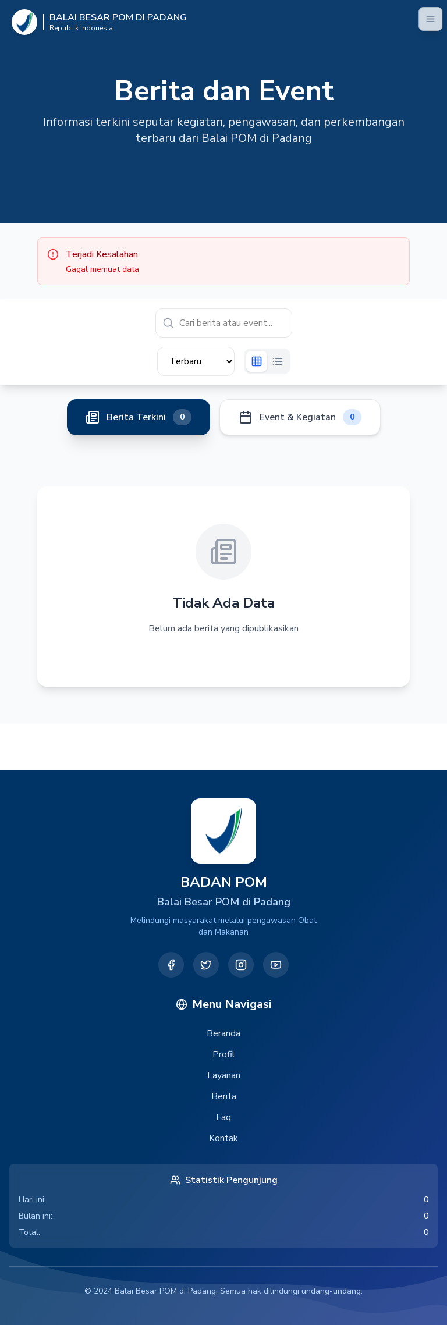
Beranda (223, 1033)
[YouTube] (276, 965)
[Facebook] (171, 965)
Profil (223, 1054)
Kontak (223, 1138)
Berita (223, 1096)
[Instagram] (241, 965)
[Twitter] (206, 965)
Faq (223, 1117)
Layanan (223, 1075)
